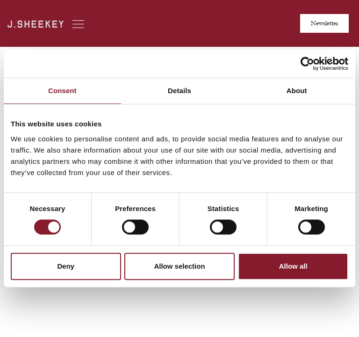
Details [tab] (179, 91)
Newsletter (324, 23)
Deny (65, 266)
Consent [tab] (62, 91)
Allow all (293, 266)
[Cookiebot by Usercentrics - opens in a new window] (307, 64)
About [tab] (297, 91)
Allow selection (179, 266)
